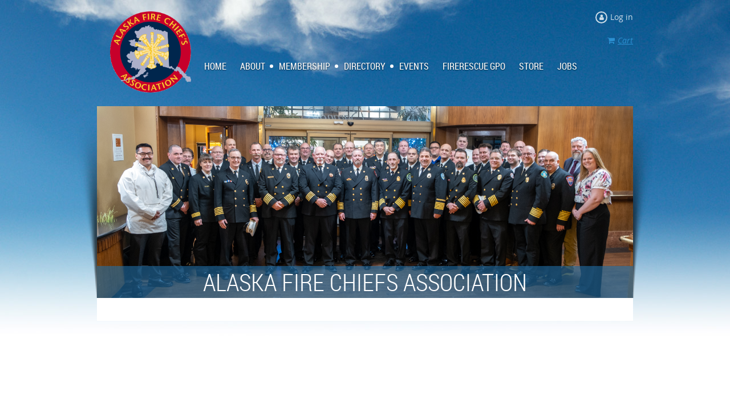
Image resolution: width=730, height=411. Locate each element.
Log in (621, 16)
